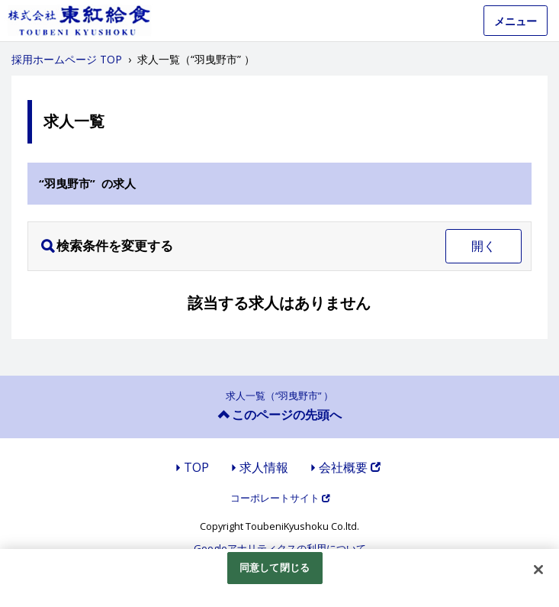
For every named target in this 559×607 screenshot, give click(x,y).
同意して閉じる (274, 567)
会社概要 (350, 467)
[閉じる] (538, 569)
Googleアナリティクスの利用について (280, 548)
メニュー (515, 21)
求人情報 (263, 467)
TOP (196, 467)
